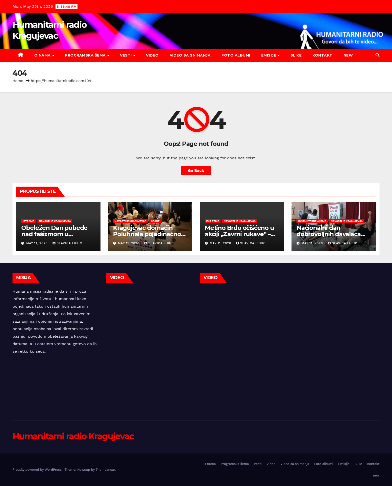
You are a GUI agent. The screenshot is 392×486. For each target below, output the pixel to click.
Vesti (126, 55)
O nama (43, 55)
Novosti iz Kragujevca (55, 221)
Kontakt (322, 55)
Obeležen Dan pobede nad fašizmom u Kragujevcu (54, 234)
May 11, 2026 (37, 243)
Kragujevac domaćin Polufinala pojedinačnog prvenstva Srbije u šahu (149, 234)
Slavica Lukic (67, 243)
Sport (155, 221)
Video (152, 55)
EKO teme (212, 221)
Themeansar (105, 469)
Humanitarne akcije (312, 221)
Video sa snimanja (190, 55)
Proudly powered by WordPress (37, 469)
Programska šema (86, 55)
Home (17, 81)
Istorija (28, 221)
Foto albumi (236, 55)
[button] (378, 55)
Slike (296, 55)
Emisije (269, 55)
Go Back (196, 170)
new (348, 55)
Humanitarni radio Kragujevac (73, 436)
